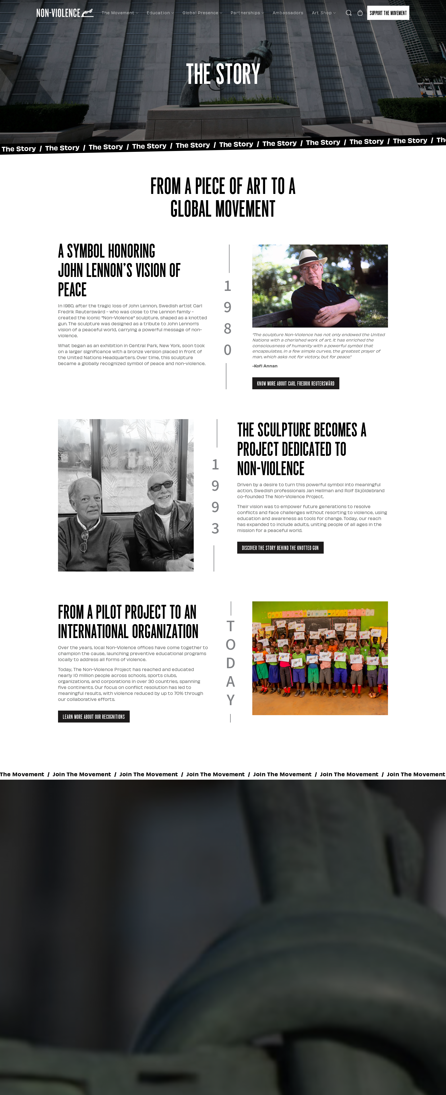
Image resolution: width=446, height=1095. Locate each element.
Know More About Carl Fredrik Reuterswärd (295, 383)
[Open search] (349, 12)
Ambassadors (288, 12)
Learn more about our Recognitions (94, 716)
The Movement (120, 12)
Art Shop (324, 12)
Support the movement (388, 12)
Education (160, 12)
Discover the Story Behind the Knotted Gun (280, 547)
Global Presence (202, 12)
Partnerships (247, 12)
